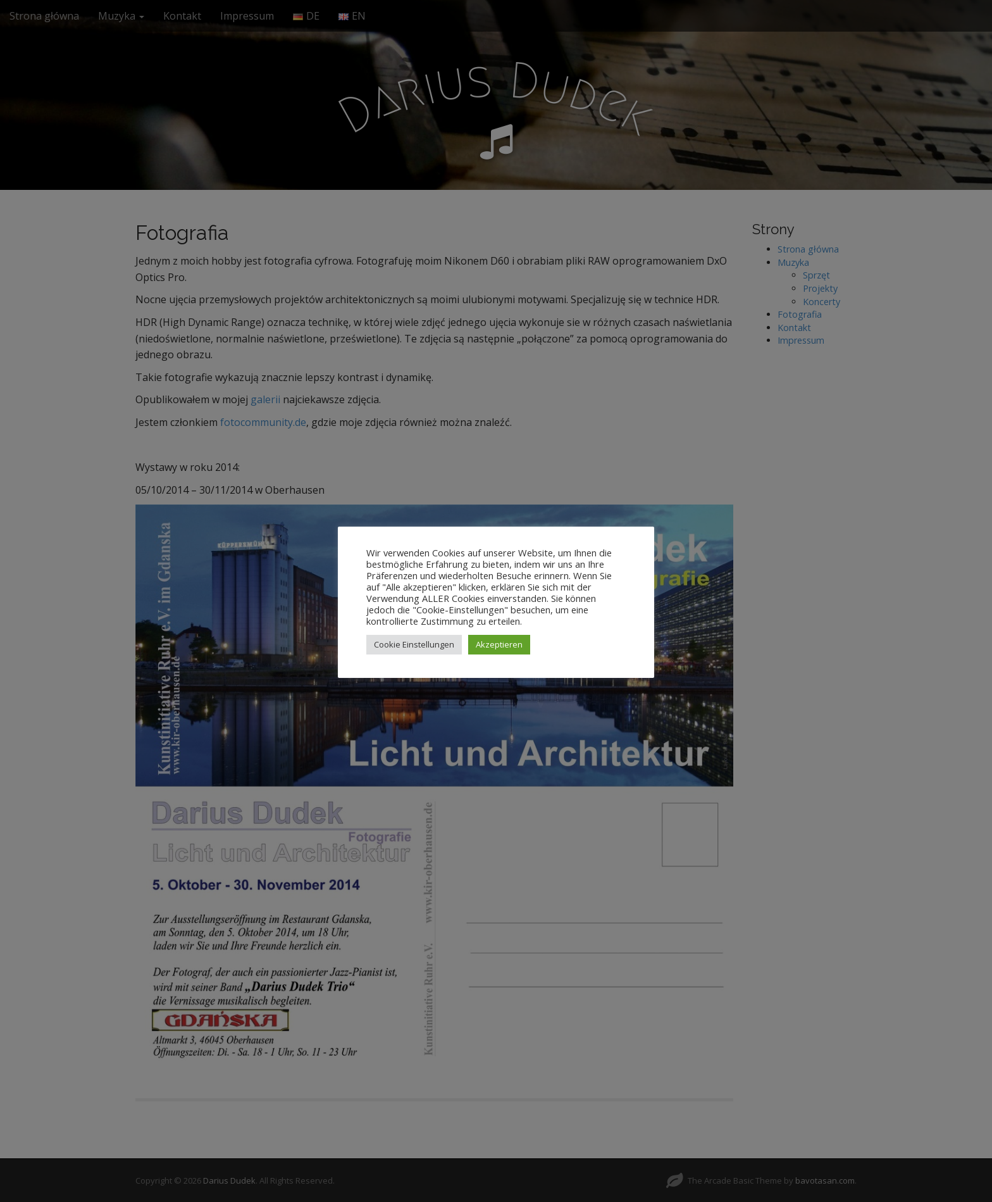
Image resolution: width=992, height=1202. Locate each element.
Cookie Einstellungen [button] (414, 644)
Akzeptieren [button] (499, 644)
